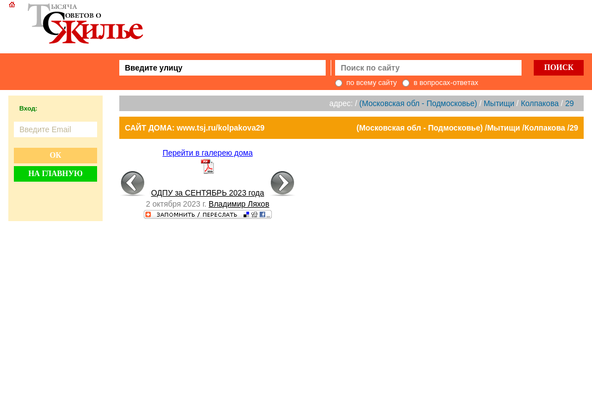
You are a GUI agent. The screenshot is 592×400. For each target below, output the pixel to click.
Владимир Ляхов (239, 203)
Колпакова (540, 103)
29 (569, 103)
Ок (55, 155)
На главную (55, 173)
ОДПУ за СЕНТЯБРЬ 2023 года (207, 192)
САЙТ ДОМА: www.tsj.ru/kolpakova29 (195, 127)
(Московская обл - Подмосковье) (418, 103)
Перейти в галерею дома (208, 152)
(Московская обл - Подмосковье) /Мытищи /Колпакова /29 (468, 127)
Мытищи (499, 103)
